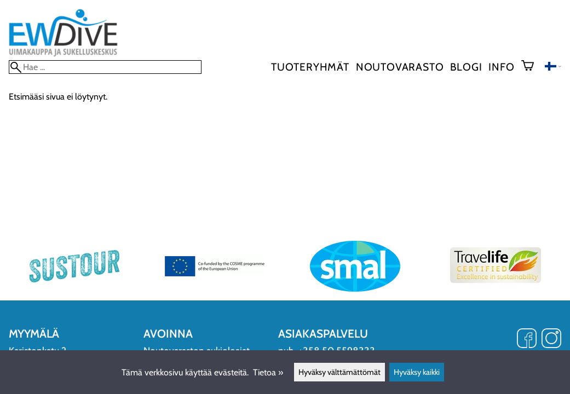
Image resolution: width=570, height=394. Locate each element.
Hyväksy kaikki (417, 372)
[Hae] (105, 67)
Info (501, 66)
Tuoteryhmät (310, 66)
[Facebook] (527, 339)
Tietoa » (268, 372)
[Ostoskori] (532, 66)
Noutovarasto (400, 66)
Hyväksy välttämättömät (339, 372)
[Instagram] (551, 339)
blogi (466, 66)
